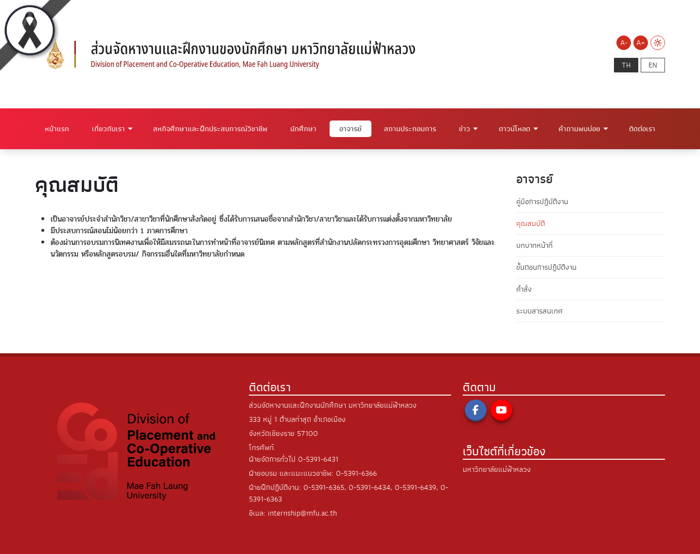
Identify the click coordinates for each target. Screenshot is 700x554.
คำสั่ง (524, 289)
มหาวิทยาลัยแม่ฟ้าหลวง (497, 469)
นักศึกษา (303, 129)
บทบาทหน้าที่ (534, 245)
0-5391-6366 (356, 473)
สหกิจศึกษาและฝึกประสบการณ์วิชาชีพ (210, 129)
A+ (640, 43)
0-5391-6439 (415, 487)
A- (624, 43)
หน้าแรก (57, 129)
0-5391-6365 (323, 487)
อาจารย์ (350, 129)
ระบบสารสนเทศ (539, 311)
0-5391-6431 (318, 459)
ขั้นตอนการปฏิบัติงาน (546, 267)
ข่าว (464, 129)
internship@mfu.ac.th (302, 513)
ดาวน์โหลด (514, 129)
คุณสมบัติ (530, 223)
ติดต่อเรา (642, 129)
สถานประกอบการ (410, 129)
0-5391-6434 (369, 487)
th (626, 65)
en (652, 65)
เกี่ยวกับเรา (108, 129)
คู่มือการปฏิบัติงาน (542, 202)
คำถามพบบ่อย (579, 129)
